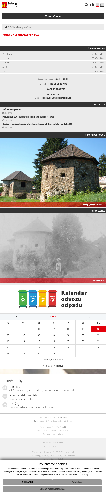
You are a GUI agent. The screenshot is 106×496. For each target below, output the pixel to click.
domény (56, 455)
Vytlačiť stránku (59, 427)
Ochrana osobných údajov (53, 434)
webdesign (47, 446)
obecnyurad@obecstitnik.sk (56, 97)
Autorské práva (63, 430)
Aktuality (99, 104)
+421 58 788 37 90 (57, 83)
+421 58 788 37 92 (56, 94)
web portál (69, 452)
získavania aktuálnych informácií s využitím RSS (53, 421)
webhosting (35, 455)
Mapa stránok (45, 427)
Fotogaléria (97, 210)
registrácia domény (67, 455)
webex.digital (58, 446)
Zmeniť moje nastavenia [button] (52, 489)
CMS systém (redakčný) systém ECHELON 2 (48, 452)
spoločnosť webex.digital (53, 459)
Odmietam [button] (77, 482)
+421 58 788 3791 (56, 89)
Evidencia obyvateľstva (20, 27)
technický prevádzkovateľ (53, 442)
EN (101, 4)
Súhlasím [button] (27, 482)
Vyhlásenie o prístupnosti (46, 430)
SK (97, 4)
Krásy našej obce (95, 134)
